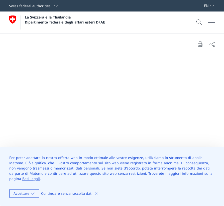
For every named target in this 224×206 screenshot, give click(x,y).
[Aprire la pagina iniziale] (57, 23)
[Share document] (212, 44)
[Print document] (200, 44)
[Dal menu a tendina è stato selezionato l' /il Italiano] (209, 6)
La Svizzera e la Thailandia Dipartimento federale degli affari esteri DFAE (65, 19)
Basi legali (31, 178)
